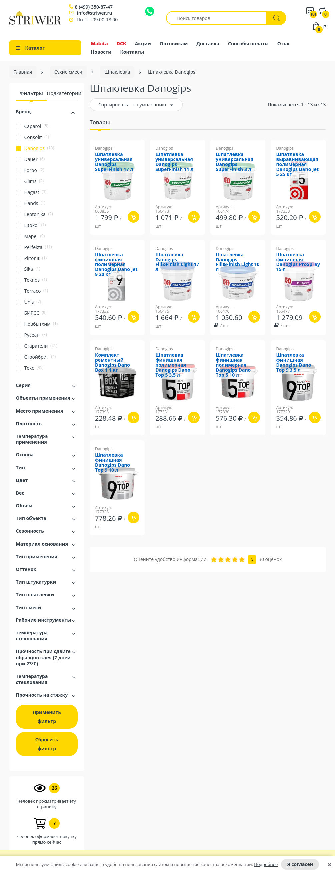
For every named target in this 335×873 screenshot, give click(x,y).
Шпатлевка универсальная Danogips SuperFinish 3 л (234, 162)
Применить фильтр (47, 716)
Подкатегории (64, 93)
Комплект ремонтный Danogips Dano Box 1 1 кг (112, 362)
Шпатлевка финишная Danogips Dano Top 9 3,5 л (293, 362)
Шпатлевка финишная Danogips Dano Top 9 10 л (112, 462)
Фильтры (31, 93)
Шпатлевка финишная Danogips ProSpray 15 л (298, 262)
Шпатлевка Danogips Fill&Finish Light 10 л (237, 262)
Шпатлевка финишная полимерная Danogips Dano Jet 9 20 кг (116, 264)
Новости (101, 52)
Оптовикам (174, 43)
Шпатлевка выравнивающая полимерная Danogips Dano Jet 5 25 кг (297, 164)
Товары (100, 122)
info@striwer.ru (94, 13)
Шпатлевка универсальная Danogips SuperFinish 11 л (174, 162)
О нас (284, 43)
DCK (121, 43)
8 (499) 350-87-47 (94, 7)
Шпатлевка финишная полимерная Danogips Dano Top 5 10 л (233, 365)
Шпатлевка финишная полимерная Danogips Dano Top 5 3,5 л (172, 365)
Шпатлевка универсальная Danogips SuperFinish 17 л (114, 162)
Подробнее (266, 864)
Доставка (207, 43)
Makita (99, 43)
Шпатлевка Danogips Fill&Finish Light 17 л (177, 262)
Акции (143, 43)
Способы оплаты (248, 43)
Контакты (132, 52)
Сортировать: (113, 104)
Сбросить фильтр (46, 744)
